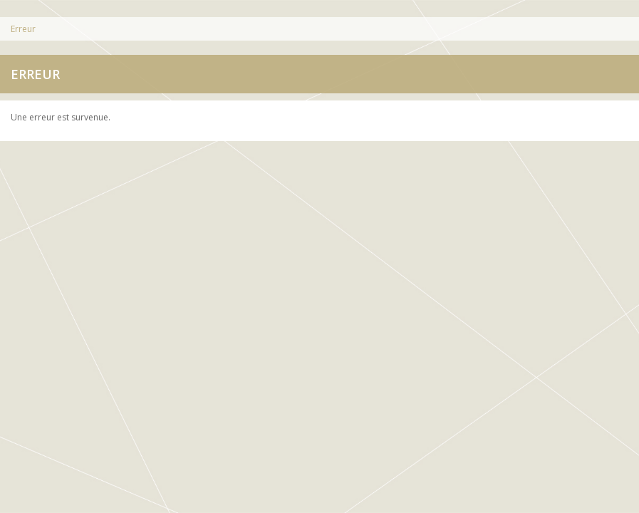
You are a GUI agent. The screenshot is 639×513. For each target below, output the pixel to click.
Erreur (23, 29)
